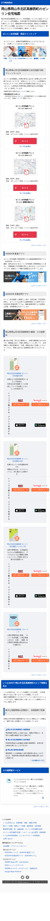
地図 (25, 823)
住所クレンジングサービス (14, 865)
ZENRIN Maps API (11, 862)
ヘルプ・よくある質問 (30, 832)
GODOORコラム (30, 856)
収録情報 (42, 832)
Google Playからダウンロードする (40, 425)
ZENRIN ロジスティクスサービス (16, 868)
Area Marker (23, 862)
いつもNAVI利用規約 (10, 835)
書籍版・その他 (39, 53)
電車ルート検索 (19, 826)
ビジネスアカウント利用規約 (29, 835)
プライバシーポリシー (19, 846)
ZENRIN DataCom (23, 882)
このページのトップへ (38, 245)
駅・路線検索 (19, 829)
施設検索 (30, 826)
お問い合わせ (8, 839)
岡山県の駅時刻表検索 (16, 750)
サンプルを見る (25, 146)
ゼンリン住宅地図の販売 (34, 829)
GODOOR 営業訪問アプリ (14, 856)
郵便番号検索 (8, 829)
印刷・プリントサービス (11, 54)
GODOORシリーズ (25, 53)
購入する (25, 141)
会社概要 (6, 846)
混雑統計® (33, 868)
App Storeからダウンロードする (20, 425)
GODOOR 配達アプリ (27, 852)
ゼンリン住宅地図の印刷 (11, 832)
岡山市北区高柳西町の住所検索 (19, 740)
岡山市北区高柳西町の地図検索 (19, 729)
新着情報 (19, 823)
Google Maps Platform (13, 871)
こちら (22, 91)
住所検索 (38, 826)
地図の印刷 (33, 823)
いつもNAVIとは (9, 823)
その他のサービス (38, 760)
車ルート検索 (8, 826)
